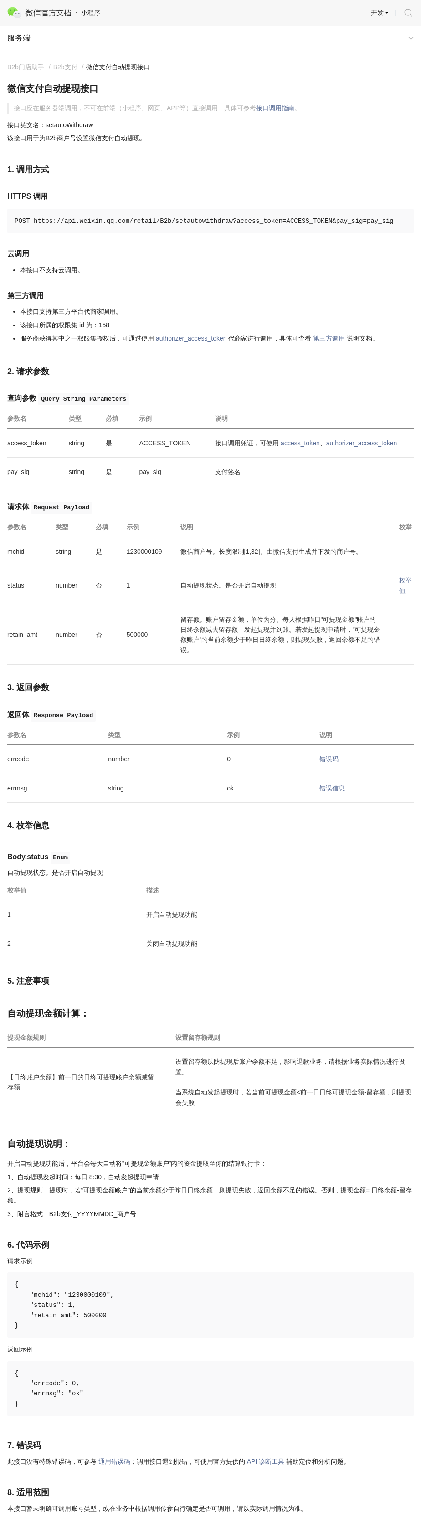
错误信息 (332, 788)
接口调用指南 (275, 108)
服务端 (19, 38)
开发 (377, 12)
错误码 (329, 759)
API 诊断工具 (265, 1461)
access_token (300, 443)
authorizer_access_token (191, 338)
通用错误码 (114, 1461)
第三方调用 (329, 338)
